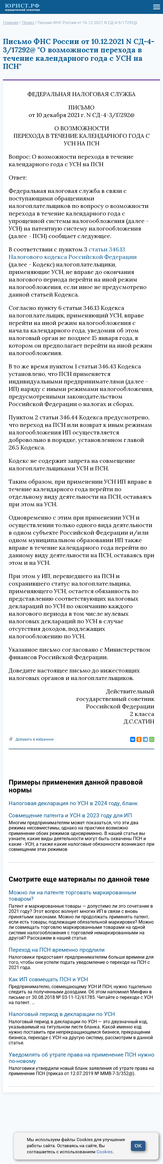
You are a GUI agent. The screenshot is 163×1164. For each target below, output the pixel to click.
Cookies (105, 1151)
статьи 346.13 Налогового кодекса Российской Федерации (73, 253)
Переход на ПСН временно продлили (57, 949)
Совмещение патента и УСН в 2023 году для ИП (70, 815)
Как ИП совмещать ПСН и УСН (48, 979)
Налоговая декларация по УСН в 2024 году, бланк (73, 803)
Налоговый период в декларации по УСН (62, 1014)
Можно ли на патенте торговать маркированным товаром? (72, 895)
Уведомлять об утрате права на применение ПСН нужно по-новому (81, 1057)
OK (138, 1146)
